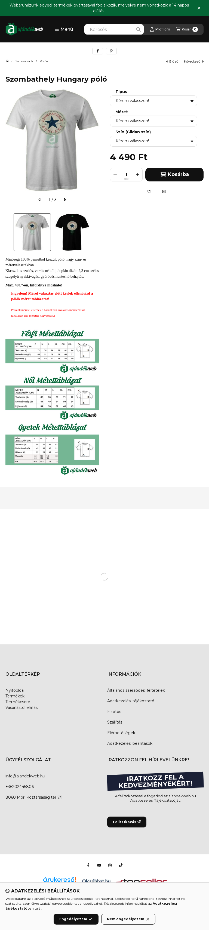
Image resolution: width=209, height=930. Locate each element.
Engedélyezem (76, 919)
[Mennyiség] (126, 174)
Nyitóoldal (14, 690)
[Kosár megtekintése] (187, 29)
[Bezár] (199, 8)
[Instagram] (109, 865)
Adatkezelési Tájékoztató (153, 800)
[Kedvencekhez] (149, 191)
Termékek (14, 696)
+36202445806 (19, 786)
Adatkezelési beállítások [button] (129, 743)
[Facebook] (88, 865)
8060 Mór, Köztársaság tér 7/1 (34, 797)
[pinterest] (111, 51)
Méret (121, 112)
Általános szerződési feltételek (136, 690)
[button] (64, 29)
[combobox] (114, 29)
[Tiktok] (120, 865)
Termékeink (24, 61)
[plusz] (137, 174)
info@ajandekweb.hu (25, 776)
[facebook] (97, 51)
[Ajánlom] (164, 191)
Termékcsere (17, 701)
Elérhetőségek (121, 732)
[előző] (39, 199)
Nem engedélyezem (128, 919)
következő (194, 61)
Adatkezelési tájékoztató (130, 701)
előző (172, 61)
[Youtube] (99, 865)
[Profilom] (159, 29)
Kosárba (174, 174)
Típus (121, 91)
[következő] (64, 199)
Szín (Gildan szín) (133, 132)
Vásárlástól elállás (21, 707)
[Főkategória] (7, 61)
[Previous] (8, 232)
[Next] (96, 232)
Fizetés (114, 711)
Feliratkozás (127, 822)
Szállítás (114, 722)
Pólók (43, 61)
